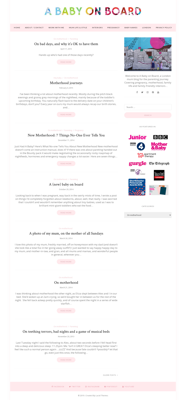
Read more (66, 62)
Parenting (74, 39)
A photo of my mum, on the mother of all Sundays (66, 233)
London (146, 27)
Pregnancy (113, 27)
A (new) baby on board (66, 184)
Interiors (97, 27)
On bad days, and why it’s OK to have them (66, 43)
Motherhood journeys (66, 82)
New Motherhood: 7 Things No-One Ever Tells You (66, 135)
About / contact (34, 27)
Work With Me (56, 27)
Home (17, 27)
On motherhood (60, 39)
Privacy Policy (164, 27)
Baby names (131, 27)
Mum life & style (78, 27)
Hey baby (57, 78)
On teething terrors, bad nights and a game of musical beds (66, 331)
